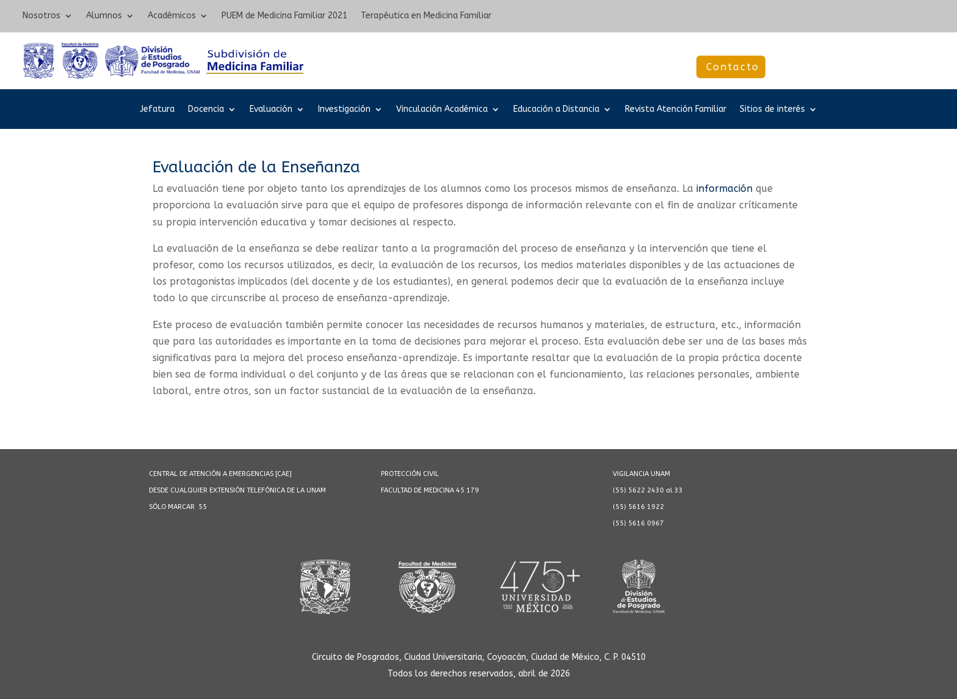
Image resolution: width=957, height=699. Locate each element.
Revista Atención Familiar (675, 109)
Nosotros (41, 16)
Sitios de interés (772, 109)
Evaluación (271, 109)
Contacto (732, 67)
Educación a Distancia (556, 109)
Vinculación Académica (442, 109)
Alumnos (104, 16)
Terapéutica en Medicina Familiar (426, 16)
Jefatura (157, 109)
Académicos (172, 16)
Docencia (206, 109)
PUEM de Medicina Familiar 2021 (284, 16)
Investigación (344, 109)
